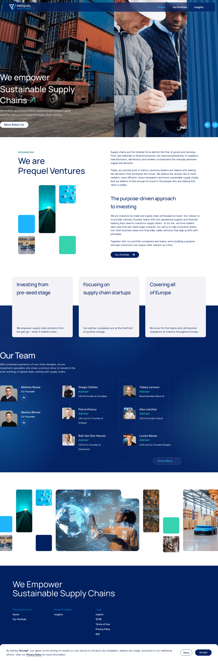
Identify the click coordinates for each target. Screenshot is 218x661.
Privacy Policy (34, 654)
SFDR (98, 619)
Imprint (99, 614)
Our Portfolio (20, 619)
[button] (186, 652)
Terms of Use (103, 624)
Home (16, 614)
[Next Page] (167, 461)
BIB (97, 634)
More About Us (14, 124)
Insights (58, 614)
